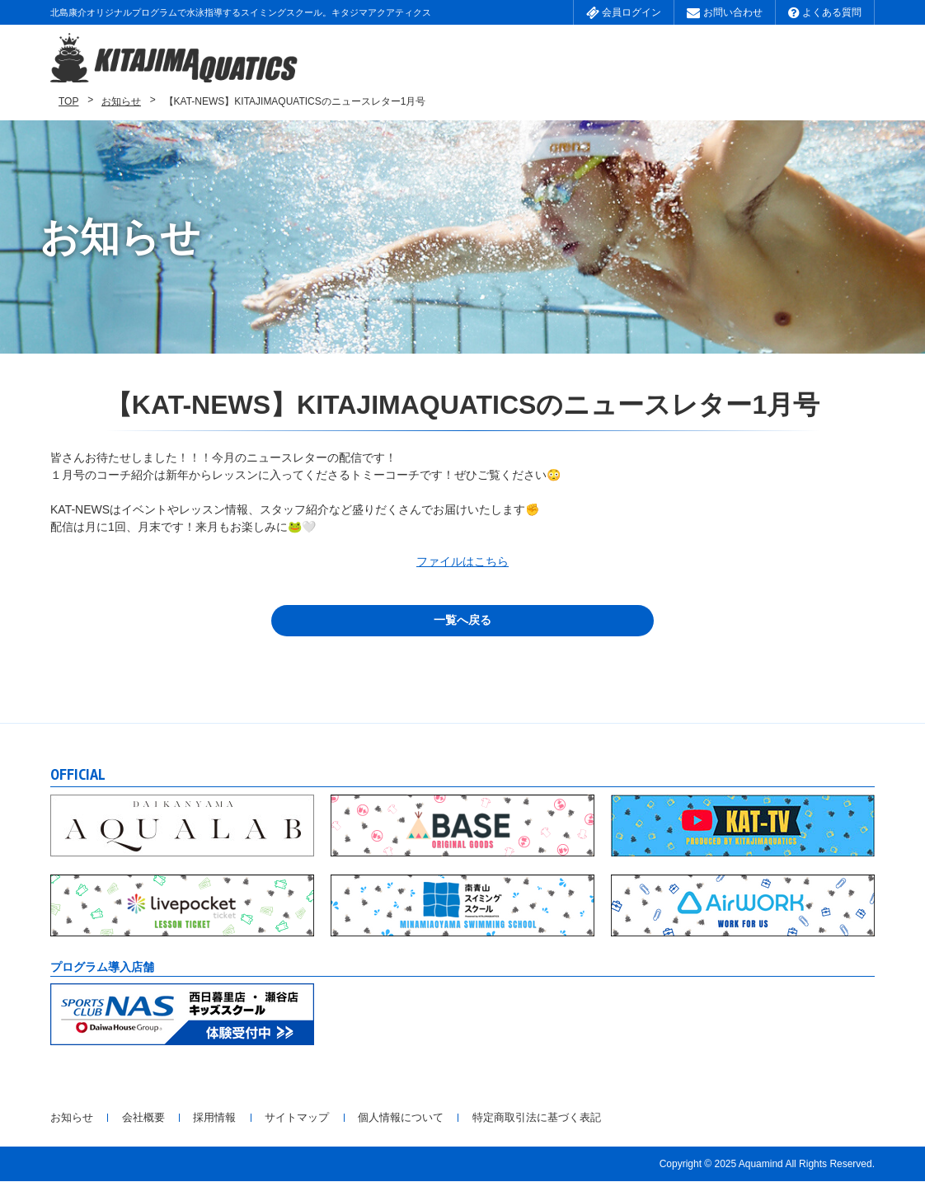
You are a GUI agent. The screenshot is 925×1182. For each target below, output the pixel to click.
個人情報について (466, 1118)
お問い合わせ (724, 12)
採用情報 (246, 1118)
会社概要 (160, 1118)
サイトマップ (344, 1118)
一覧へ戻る (462, 621)
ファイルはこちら (462, 562)
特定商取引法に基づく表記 (621, 1118)
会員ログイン (623, 12)
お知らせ (121, 102)
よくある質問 (825, 12)
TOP (68, 102)
